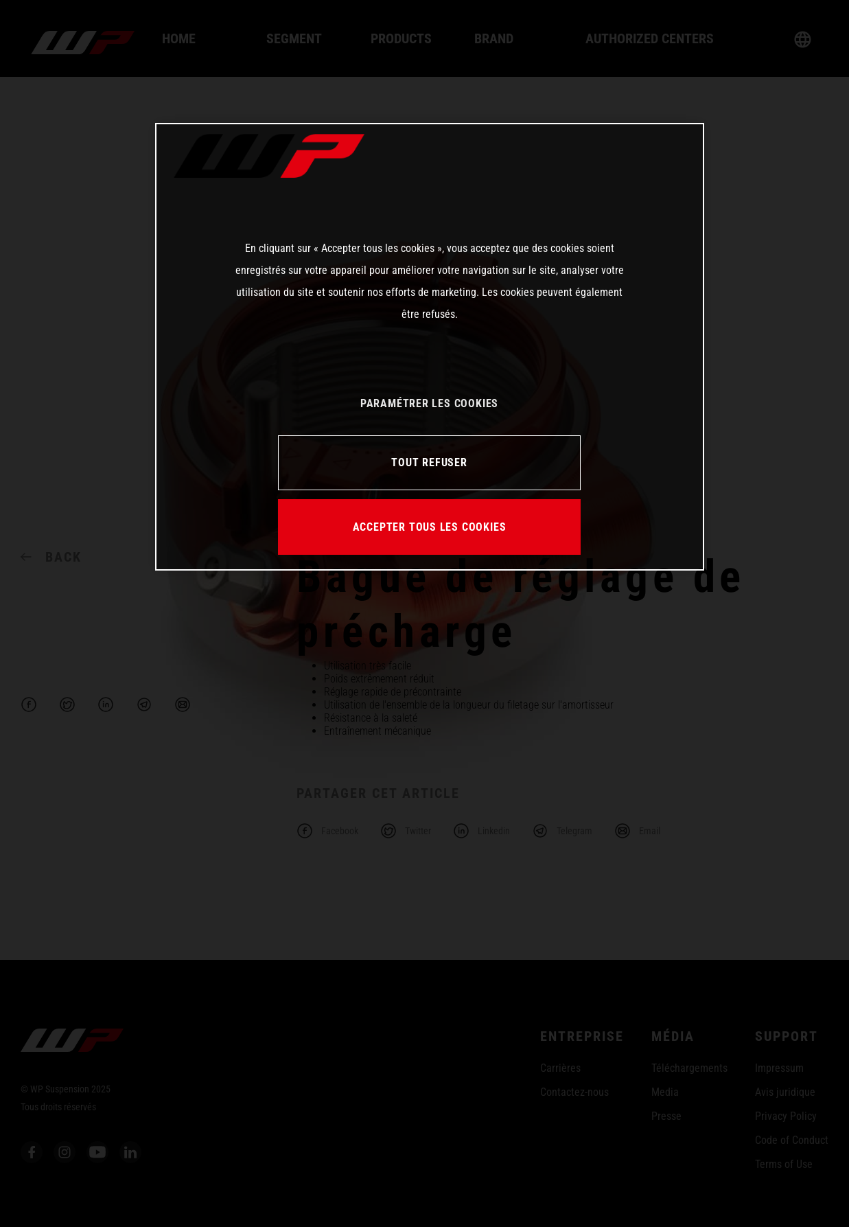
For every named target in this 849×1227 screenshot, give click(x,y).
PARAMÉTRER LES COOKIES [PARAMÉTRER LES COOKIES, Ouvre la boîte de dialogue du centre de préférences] (429, 403)
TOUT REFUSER (429, 462)
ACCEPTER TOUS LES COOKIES (430, 527)
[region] (429, 347)
